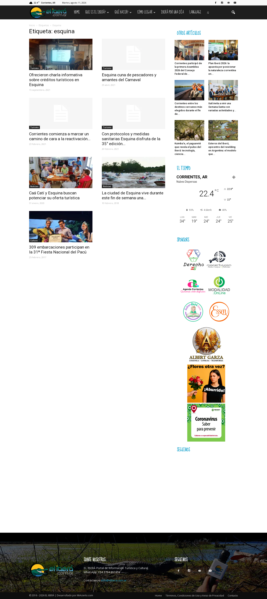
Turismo (34, 68)
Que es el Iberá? (97, 12)
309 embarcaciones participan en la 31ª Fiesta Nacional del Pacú (59, 249)
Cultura (34, 240)
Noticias (34, 186)
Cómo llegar (146, 12)
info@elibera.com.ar (113, 580)
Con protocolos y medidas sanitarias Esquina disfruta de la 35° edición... (131, 139)
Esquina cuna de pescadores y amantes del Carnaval (129, 77)
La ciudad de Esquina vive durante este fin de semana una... (132, 195)
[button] (233, 12)
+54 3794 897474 (109, 572)
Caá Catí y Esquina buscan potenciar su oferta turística (54, 195)
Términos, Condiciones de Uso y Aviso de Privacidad (195, 595)
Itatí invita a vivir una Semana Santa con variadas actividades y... (222, 107)
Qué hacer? (123, 12)
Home (77, 12)
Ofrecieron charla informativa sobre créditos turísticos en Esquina (55, 80)
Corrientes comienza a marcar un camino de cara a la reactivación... (59, 136)
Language (195, 12)
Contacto (233, 595)
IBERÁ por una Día (172, 12)
